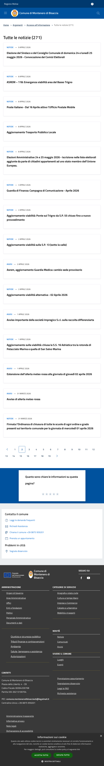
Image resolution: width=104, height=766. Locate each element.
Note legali (11, 726)
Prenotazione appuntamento (70, 678)
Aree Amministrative (16, 598)
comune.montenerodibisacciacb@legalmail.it (27, 699)
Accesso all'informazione (38, 25)
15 (21, 456)
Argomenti (18, 25)
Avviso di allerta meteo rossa (23, 399)
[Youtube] (88, 578)
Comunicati (62, 641)
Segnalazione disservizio (68, 683)
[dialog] (52, 749)
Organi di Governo (14, 593)
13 (6, 456)
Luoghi (60, 659)
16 (28, 456)
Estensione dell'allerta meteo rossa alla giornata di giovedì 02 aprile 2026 (49, 374)
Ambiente (16, 646)
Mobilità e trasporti (66, 613)
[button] (52, 761)
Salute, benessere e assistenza (26, 651)
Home (6, 25)
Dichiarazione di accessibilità (19, 731)
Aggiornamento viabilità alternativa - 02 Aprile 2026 (37, 295)
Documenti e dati (14, 622)
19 (49, 456)
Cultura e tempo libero (67, 598)
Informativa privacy (15, 721)
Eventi (60, 664)
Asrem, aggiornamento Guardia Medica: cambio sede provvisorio (44, 270)
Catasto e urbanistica (67, 608)
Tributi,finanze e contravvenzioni (27, 641)
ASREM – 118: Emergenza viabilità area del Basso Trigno (39, 82)
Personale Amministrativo (18, 617)
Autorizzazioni (18, 656)
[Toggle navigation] (5, 13)
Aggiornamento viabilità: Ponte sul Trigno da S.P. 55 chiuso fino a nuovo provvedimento (49, 217)
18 (42, 456)
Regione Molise (11, 4)
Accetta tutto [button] (41, 755)
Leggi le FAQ (63, 688)
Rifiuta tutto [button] (63, 755)
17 (35, 456)
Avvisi (9, 264)
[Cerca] (98, 13)
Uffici (8, 603)
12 (93, 449)
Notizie (10, 47)
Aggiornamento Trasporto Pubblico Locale (31, 132)
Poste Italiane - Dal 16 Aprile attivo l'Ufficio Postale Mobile (41, 107)
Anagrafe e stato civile (67, 593)
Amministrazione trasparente (20, 716)
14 (13, 456)
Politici (9, 613)
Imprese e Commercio (67, 603)
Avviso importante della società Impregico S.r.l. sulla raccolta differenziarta (50, 320)
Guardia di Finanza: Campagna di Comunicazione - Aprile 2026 (43, 190)
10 (79, 449)
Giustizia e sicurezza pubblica (26, 636)
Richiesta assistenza (66, 693)
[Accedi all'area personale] (92, 4)
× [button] (101, 736)
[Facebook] (81, 578)
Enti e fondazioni (14, 608)
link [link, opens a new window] (78, 749)
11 (86, 449)
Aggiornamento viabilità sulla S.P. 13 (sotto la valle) (37, 245)
